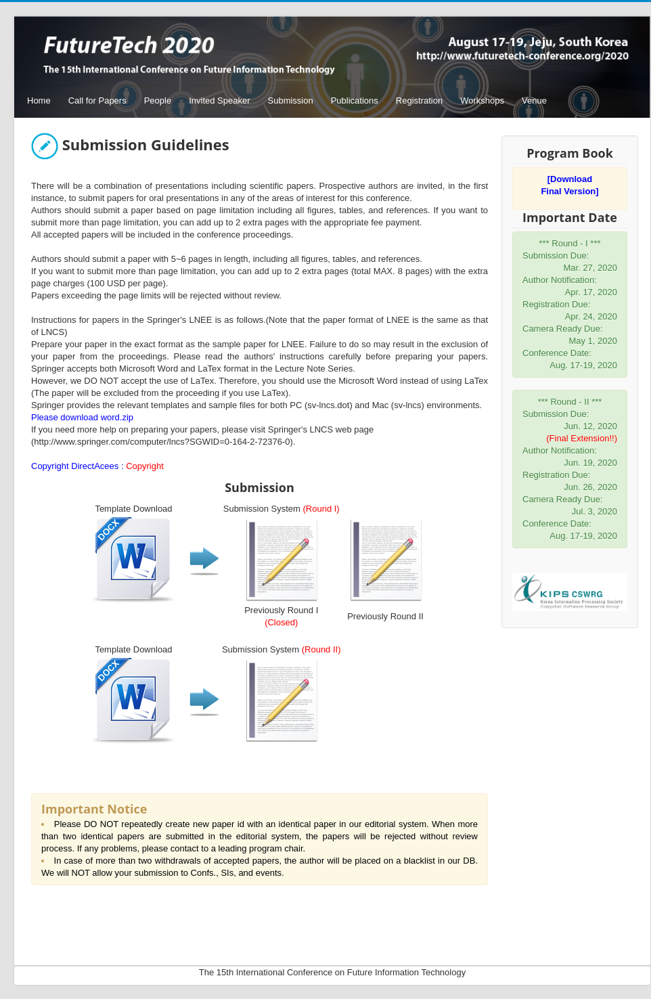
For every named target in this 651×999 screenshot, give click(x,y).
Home (39, 100)
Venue (534, 100)
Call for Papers (97, 100)
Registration (419, 100)
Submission (290, 100)
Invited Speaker (219, 100)
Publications (354, 100)
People (157, 100)
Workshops (482, 100)
